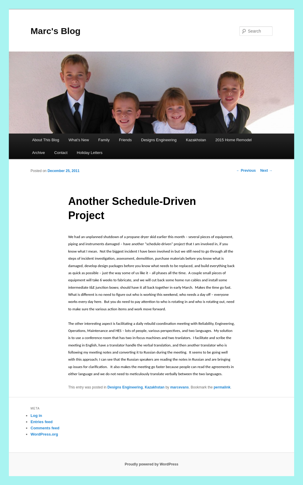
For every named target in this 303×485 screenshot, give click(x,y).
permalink (222, 387)
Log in (36, 415)
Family (103, 140)
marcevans (179, 387)
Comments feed (44, 428)
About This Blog (45, 140)
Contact (60, 152)
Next (266, 170)
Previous (246, 170)
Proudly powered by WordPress (151, 464)
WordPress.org (44, 434)
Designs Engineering (159, 140)
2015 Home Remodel (233, 140)
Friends (125, 140)
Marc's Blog (55, 31)
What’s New (78, 140)
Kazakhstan (196, 140)
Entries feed (41, 422)
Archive (38, 152)
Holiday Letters (90, 152)
